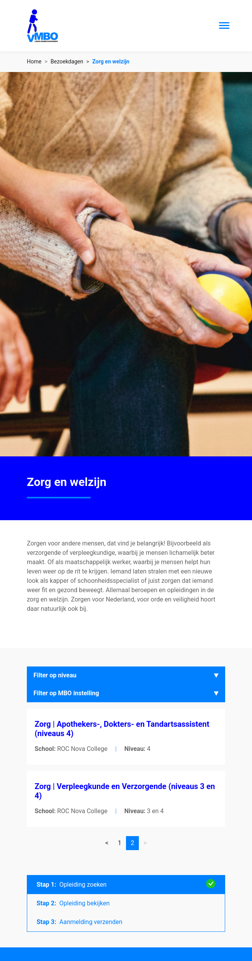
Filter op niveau (55, 675)
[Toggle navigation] (224, 25)
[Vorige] (107, 843)
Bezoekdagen (67, 61)
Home (34, 61)
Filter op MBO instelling (66, 693)
